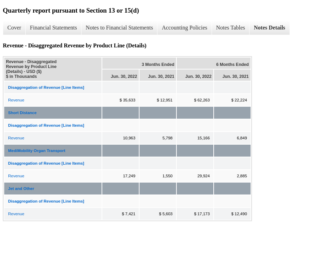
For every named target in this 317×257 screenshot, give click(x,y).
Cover (14, 28)
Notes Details (269, 28)
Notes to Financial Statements (119, 28)
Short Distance (22, 113)
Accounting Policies (184, 28)
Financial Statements (53, 28)
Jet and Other (21, 188)
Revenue (16, 100)
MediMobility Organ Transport (36, 151)
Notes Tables (230, 28)
